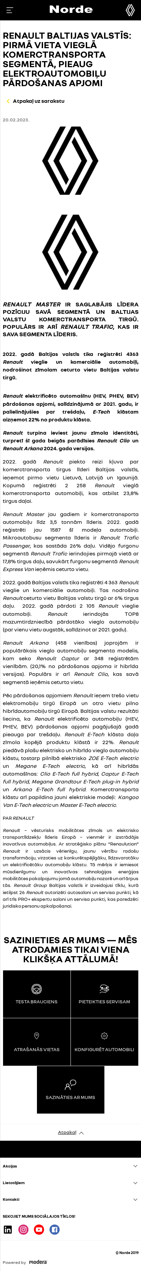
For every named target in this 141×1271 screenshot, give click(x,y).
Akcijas (10, 1166)
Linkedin (8, 1230)
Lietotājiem (14, 1182)
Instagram (23, 1230)
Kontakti (11, 1199)
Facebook (54, 1230)
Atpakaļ (67, 1132)
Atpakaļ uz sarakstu (38, 100)
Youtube (39, 1230)
